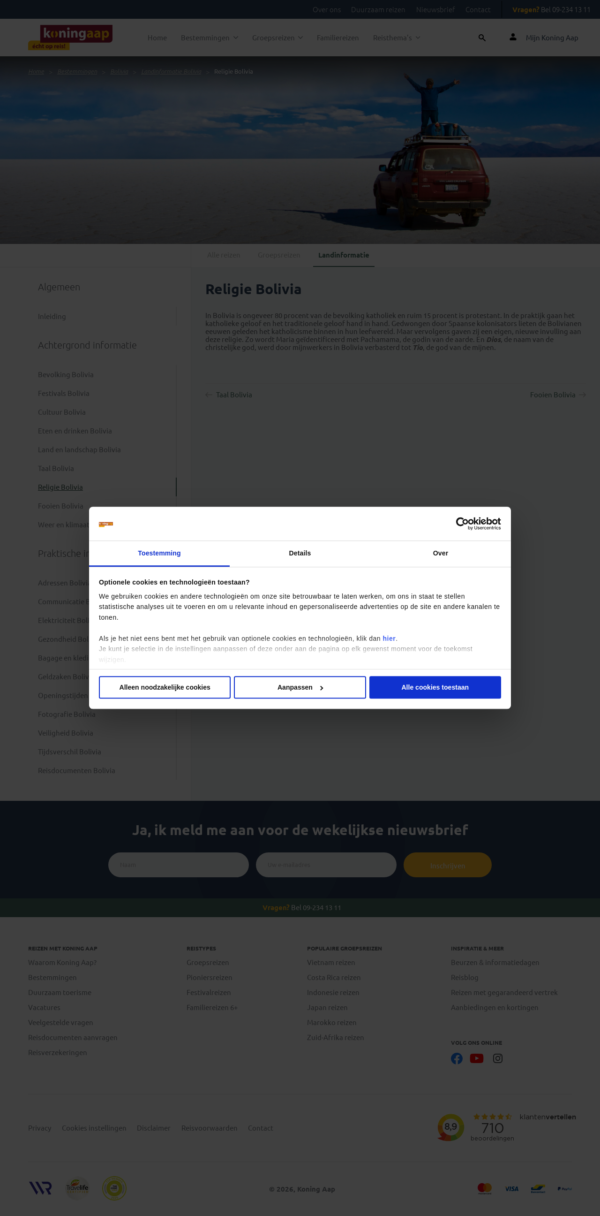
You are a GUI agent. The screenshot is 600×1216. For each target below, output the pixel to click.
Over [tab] (440, 553)
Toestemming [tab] (159, 553)
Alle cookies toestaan (435, 688)
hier (389, 638)
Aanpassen (300, 688)
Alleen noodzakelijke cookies (165, 688)
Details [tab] (300, 553)
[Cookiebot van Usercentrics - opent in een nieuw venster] (460, 523)
